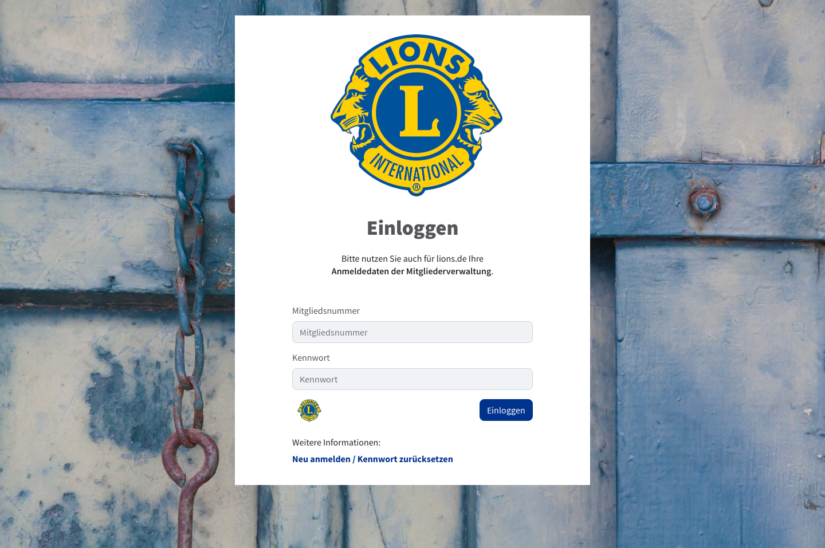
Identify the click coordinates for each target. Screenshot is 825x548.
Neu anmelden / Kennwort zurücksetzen (372, 459)
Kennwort (311, 358)
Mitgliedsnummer (326, 311)
